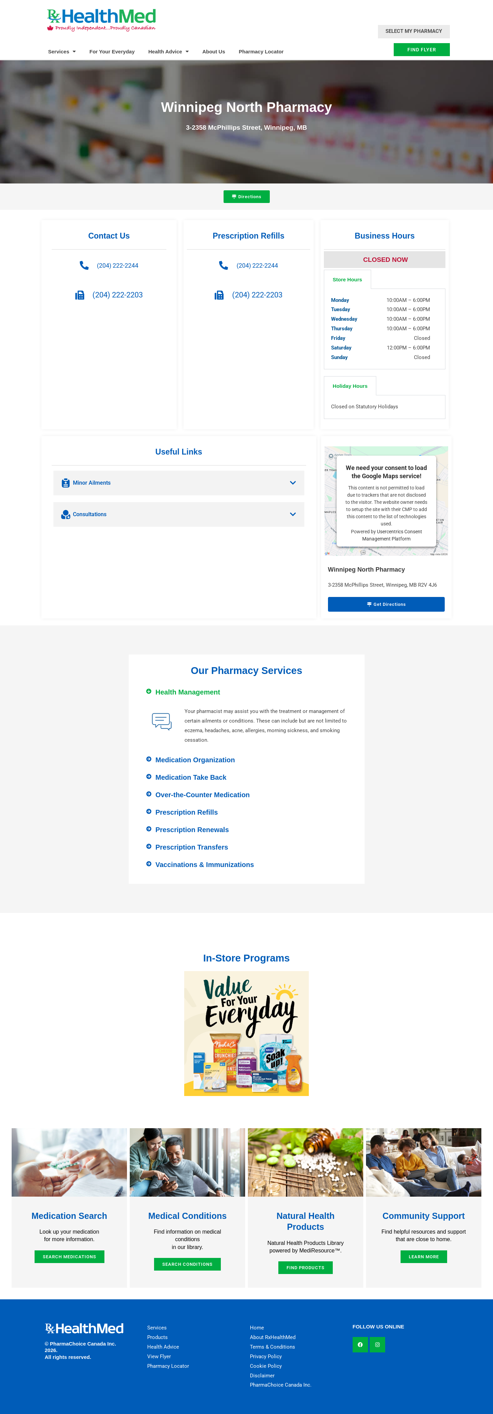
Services (62, 52)
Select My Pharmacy (413, 31)
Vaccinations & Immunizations (204, 864)
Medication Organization (195, 760)
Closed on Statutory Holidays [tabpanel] (364, 407)
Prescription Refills (186, 812)
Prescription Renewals (192, 829)
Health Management (187, 692)
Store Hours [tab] (347, 279)
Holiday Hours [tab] (350, 386)
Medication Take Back (190, 777)
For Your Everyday (112, 51)
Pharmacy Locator (261, 51)
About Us (213, 51)
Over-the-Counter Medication (202, 795)
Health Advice (168, 52)
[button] (246, 692)
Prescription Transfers (191, 847)
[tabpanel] (385, 329)
